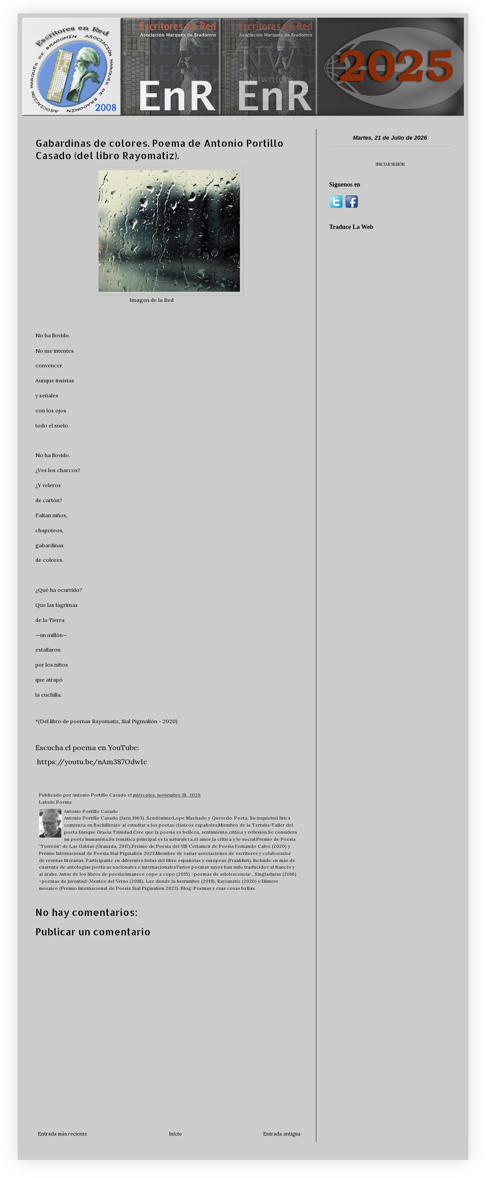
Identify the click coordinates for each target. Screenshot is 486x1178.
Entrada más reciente (62, 1134)
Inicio (175, 1134)
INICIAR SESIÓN (390, 164)
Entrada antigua (281, 1134)
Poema (64, 802)
